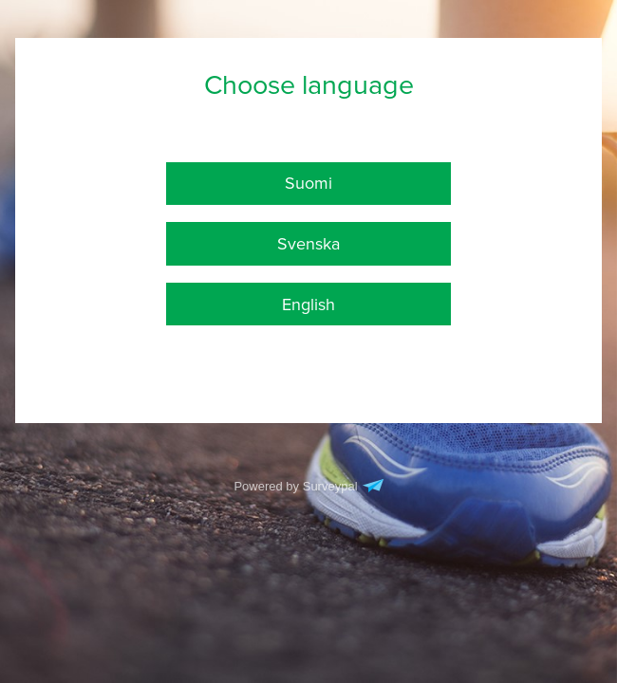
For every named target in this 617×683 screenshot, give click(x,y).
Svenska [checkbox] (308, 243)
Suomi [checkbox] (308, 183)
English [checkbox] (308, 304)
